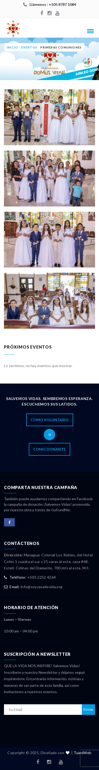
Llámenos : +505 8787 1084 (53, 4)
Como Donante (49, 449)
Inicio (12, 47)
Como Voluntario (50, 419)
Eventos (29, 47)
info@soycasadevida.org (42, 586)
